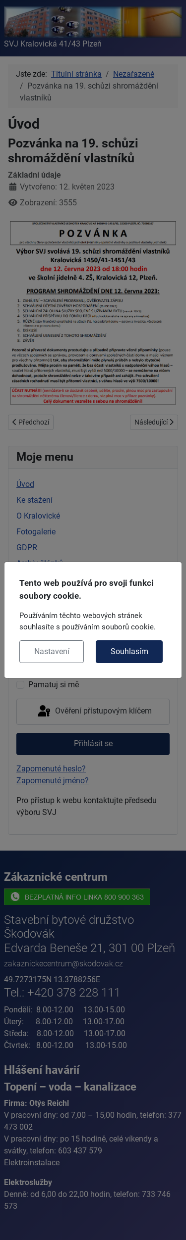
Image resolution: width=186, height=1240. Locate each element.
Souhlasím (129, 651)
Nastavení (51, 651)
